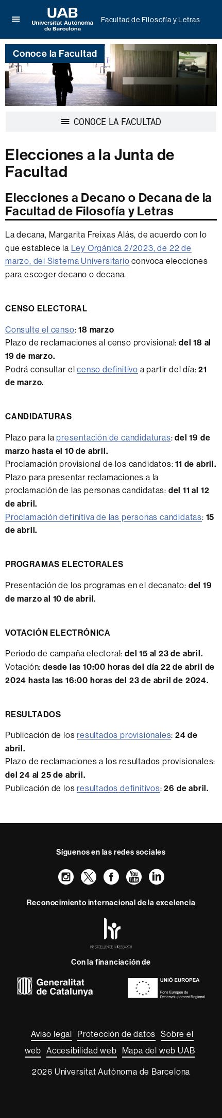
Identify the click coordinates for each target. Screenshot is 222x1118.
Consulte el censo (40, 329)
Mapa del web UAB (158, 1050)
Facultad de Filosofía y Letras (150, 19)
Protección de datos (116, 1034)
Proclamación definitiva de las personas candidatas (103, 517)
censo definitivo (107, 369)
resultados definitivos (118, 788)
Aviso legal (51, 1034)
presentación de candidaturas (113, 437)
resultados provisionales (124, 735)
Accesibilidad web (81, 1050)
